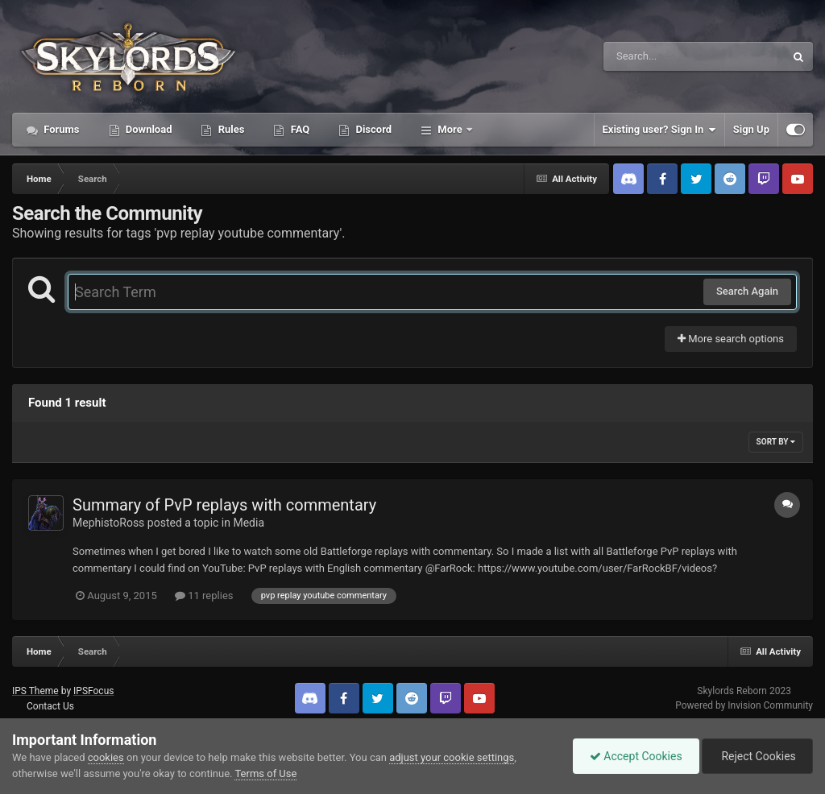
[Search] (653, 56)
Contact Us (50, 706)
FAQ (298, 129)
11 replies (204, 595)
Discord (372, 129)
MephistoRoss (108, 522)
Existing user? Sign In (659, 130)
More (450, 129)
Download (147, 129)
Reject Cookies (757, 756)
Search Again (747, 291)
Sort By (776, 441)
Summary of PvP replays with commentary (224, 505)
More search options (731, 339)
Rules (229, 129)
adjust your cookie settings (451, 757)
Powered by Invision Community (744, 705)
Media (248, 522)
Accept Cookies (636, 756)
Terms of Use (265, 773)
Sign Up (751, 129)
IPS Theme (35, 691)
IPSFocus (93, 691)
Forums (60, 129)
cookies (106, 757)
